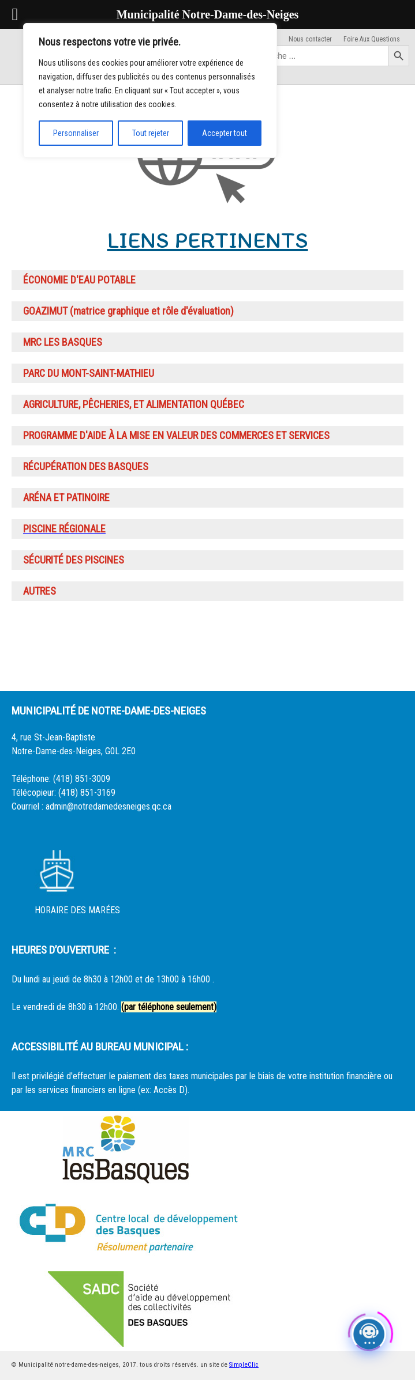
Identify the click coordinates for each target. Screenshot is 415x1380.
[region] (150, 90)
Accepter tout (224, 133)
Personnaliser (76, 133)
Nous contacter (310, 39)
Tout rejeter (150, 133)
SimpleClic (244, 1364)
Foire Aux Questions (371, 39)
